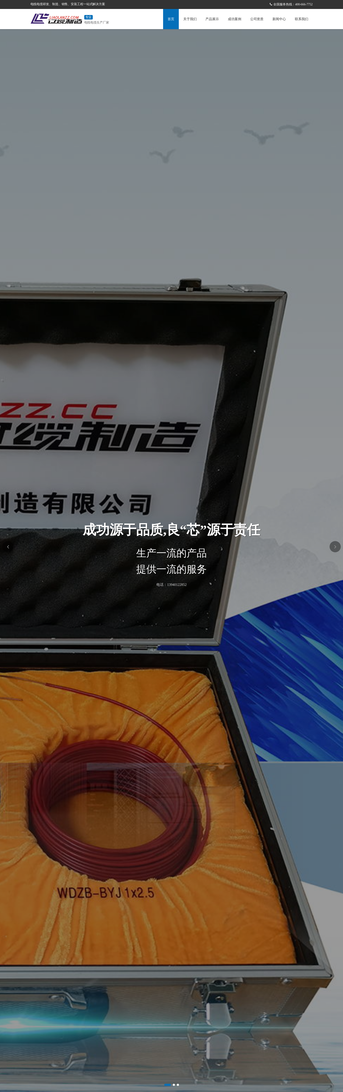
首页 (171, 19)
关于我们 (190, 19)
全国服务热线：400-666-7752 (293, 4)
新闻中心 (279, 19)
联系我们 (301, 19)
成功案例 (234, 19)
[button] (167, 1085)
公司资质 (257, 19)
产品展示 (212, 19)
